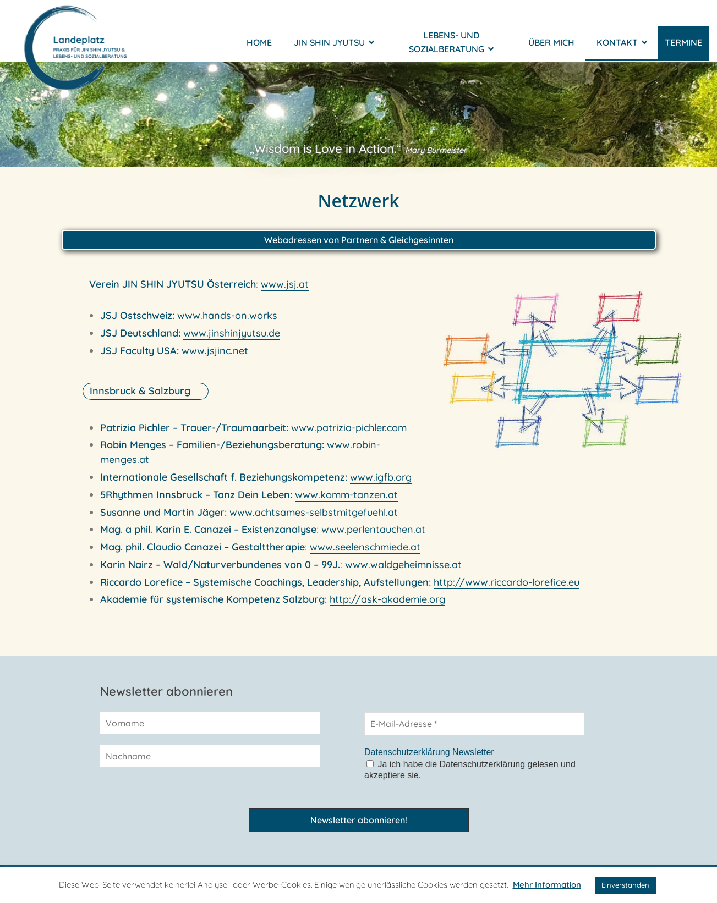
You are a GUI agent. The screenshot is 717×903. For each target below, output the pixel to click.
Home (259, 49)
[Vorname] (210, 723)
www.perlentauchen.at (373, 536)
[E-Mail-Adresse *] (474, 723)
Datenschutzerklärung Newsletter (429, 752)
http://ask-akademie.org (387, 605)
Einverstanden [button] (625, 884)
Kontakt (621, 49)
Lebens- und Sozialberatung (451, 49)
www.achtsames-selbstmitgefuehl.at (313, 518)
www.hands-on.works (227, 322)
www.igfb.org (381, 483)
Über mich (551, 49)
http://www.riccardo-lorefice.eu (506, 588)
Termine (683, 49)
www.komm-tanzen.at (346, 501)
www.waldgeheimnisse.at (403, 571)
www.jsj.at (285, 290)
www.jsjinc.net (215, 356)
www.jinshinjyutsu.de (231, 339)
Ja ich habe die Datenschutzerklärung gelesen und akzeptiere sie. (470, 769)
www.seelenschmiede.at (365, 553)
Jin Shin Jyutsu (334, 49)
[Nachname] (210, 756)
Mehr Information (547, 884)
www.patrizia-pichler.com (349, 433)
